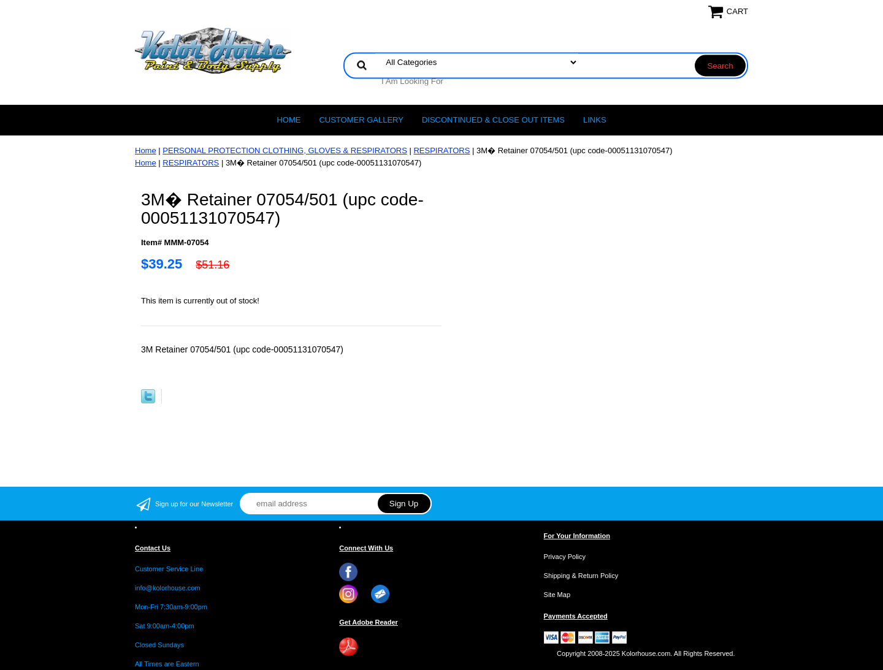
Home (288, 119)
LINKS (594, 119)
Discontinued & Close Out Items (493, 119)
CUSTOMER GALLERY (361, 119)
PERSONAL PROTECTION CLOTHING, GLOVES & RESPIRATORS (284, 150)
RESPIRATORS (441, 150)
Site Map (557, 594)
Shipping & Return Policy (581, 575)
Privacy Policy (565, 556)
